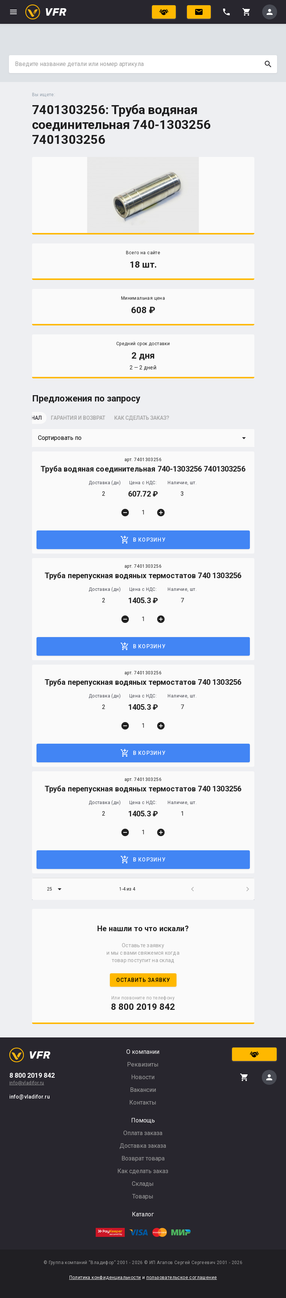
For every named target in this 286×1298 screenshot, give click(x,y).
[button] (143, 438)
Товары (142, 1196)
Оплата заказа (142, 1133)
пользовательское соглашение (181, 1277)
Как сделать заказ (142, 1171)
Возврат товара (143, 1158)
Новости (143, 1077)
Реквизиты (143, 1064)
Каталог (143, 1214)
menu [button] (13, 11)
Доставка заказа (143, 1145)
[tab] (50, 420)
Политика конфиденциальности (105, 1277)
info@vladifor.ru (26, 1083)
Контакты (142, 1102)
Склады (143, 1183)
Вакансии (143, 1089)
